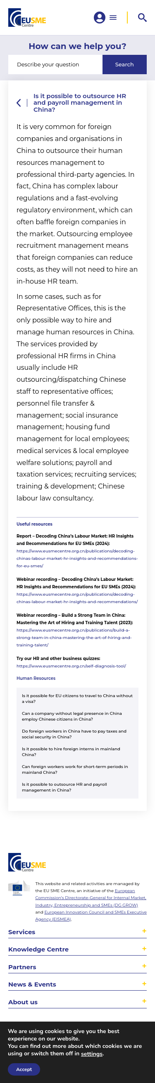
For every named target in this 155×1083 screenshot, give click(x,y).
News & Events (32, 984)
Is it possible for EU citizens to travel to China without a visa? (77, 698)
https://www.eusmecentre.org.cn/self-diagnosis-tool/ (71, 666)
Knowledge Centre (38, 949)
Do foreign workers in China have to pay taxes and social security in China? (74, 734)
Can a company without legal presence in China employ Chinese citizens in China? (72, 716)
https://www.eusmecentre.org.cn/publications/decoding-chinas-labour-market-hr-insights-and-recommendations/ (77, 598)
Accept (24, 1069)
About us (23, 1002)
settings (92, 1054)
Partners (22, 967)
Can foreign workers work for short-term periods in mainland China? (75, 769)
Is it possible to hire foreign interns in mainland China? (71, 751)
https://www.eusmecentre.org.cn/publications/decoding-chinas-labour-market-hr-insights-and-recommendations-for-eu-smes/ (77, 558)
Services (21, 932)
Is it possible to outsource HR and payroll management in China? (64, 787)
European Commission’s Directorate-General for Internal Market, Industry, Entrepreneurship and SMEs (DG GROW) (90, 897)
